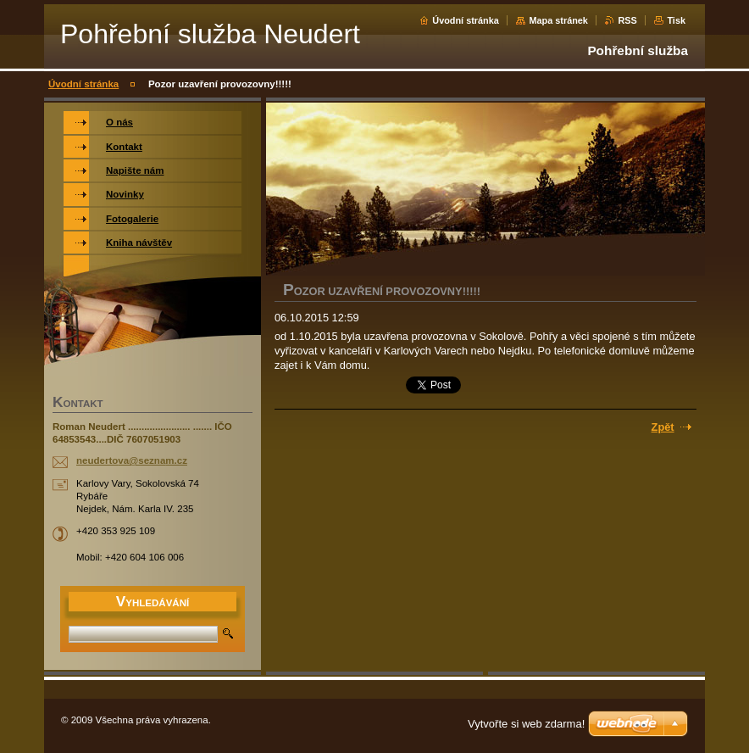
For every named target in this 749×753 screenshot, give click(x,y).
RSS (627, 20)
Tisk (676, 20)
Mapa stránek (558, 20)
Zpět (663, 427)
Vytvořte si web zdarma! (526, 723)
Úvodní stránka (465, 20)
